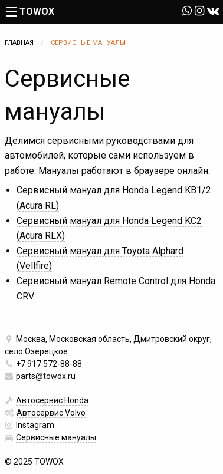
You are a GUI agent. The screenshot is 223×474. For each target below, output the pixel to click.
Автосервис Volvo (51, 412)
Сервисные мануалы (56, 437)
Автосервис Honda (52, 400)
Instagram (35, 425)
